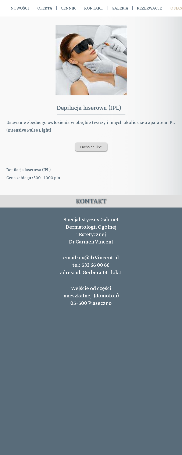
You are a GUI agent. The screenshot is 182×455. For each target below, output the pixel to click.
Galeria (120, 8)
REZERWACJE (149, 8)
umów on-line (91, 146)
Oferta (44, 8)
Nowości (20, 8)
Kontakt (93, 8)
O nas (176, 8)
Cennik (68, 8)
